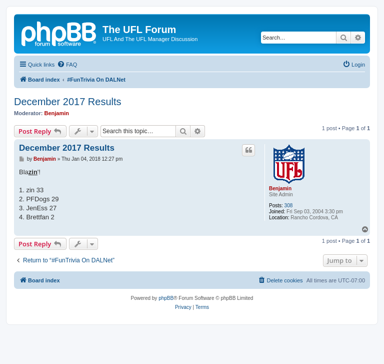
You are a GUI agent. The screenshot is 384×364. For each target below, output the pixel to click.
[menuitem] (67, 65)
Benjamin (57, 113)
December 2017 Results (68, 101)
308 (288, 205)
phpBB (166, 298)
